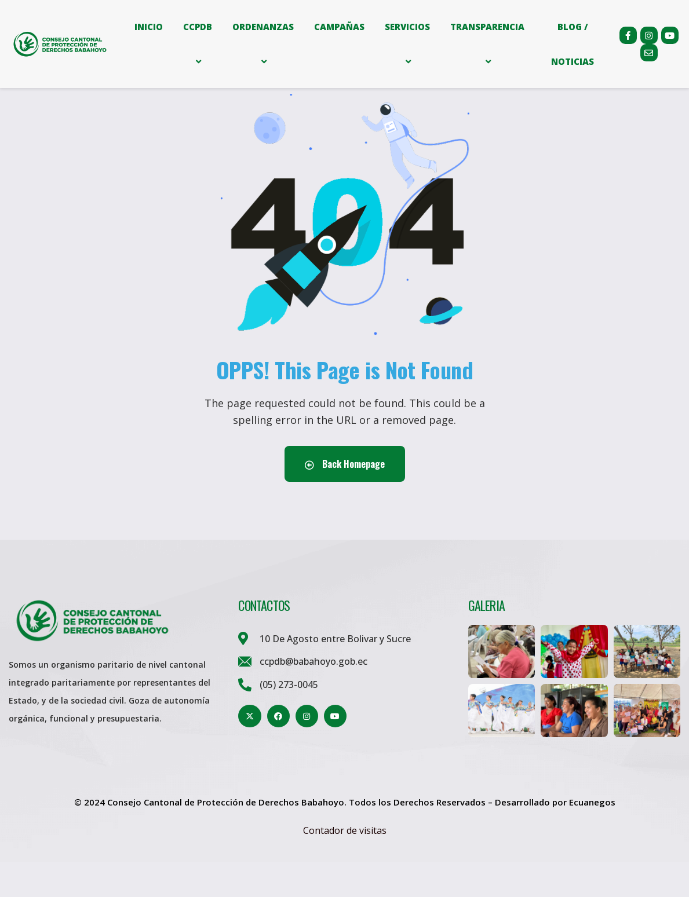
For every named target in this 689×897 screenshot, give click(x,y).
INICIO (148, 26)
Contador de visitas (345, 865)
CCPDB (197, 44)
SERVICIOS (407, 44)
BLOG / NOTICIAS (572, 44)
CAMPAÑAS (339, 26)
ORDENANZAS (263, 44)
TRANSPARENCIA (487, 44)
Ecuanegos (592, 837)
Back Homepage (345, 499)
